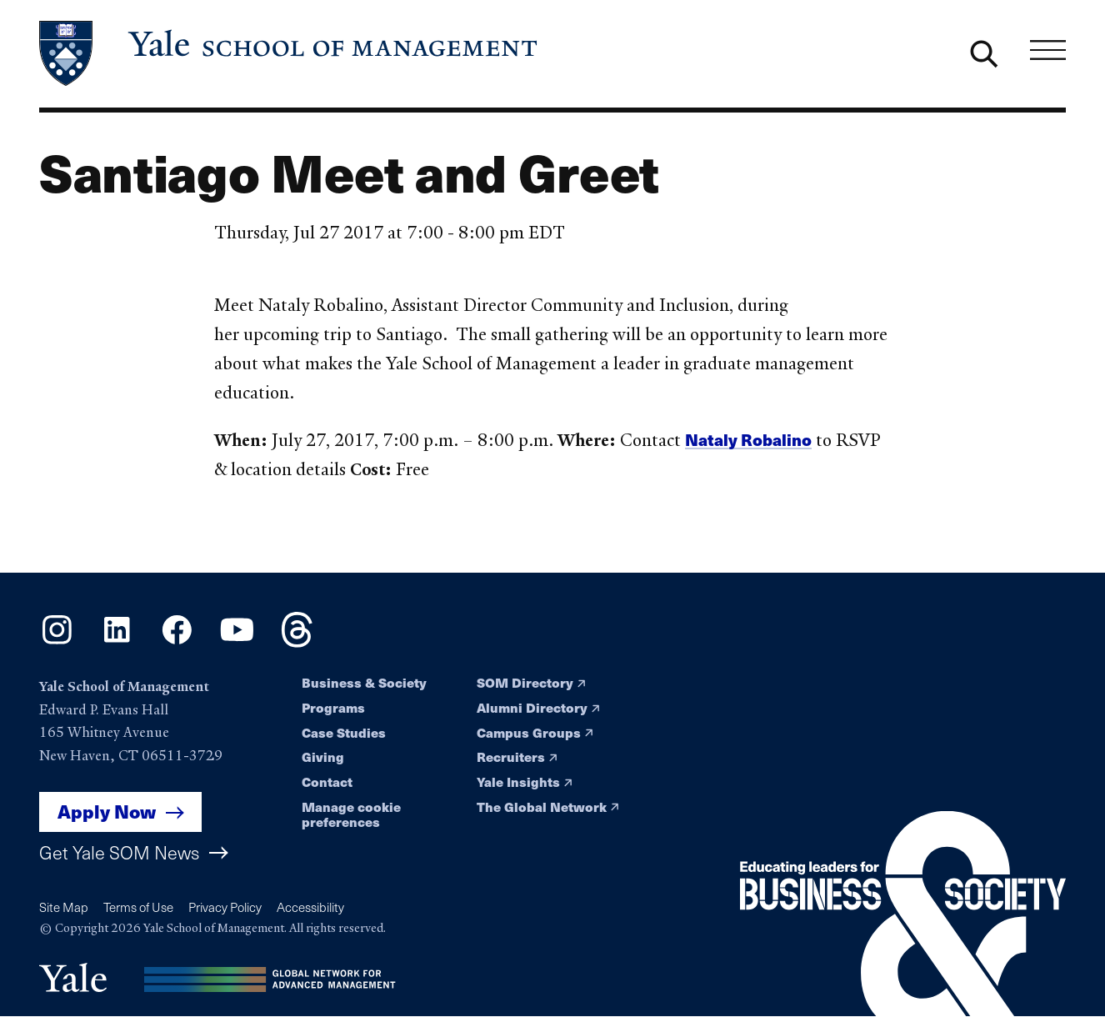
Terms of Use (138, 907)
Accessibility (310, 907)
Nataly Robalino (748, 440)
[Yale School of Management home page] (289, 53)
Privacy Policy (225, 907)
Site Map (63, 907)
